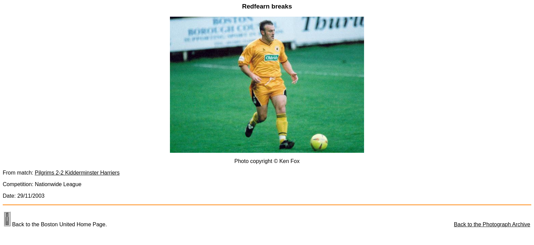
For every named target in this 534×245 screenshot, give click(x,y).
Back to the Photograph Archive (492, 224)
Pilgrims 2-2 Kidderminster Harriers (77, 173)
